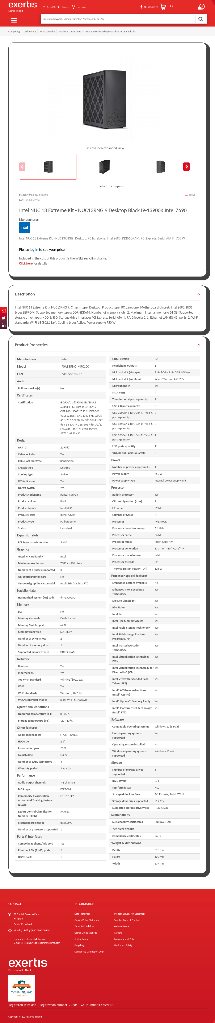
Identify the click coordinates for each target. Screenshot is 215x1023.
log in (34, 247)
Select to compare (107, 184)
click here (38, 937)
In (3, 325)
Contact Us (39, 6)
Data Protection (82, 911)
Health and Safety (123, 943)
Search (200, 19)
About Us (58, 6)
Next (186, 165)
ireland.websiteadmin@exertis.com (42, 940)
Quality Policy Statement (87, 918)
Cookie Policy (81, 937)
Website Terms (121, 924)
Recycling (79, 943)
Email (3, 310)
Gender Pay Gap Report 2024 (89, 949)
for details (33, 261)
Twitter (3, 318)
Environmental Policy (124, 937)
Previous (22, 165)
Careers (118, 930)
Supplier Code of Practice (127, 918)
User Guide (78, 6)
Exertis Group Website (86, 930)
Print (192, 193)
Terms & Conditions (84, 924)
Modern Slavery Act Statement (129, 911)
